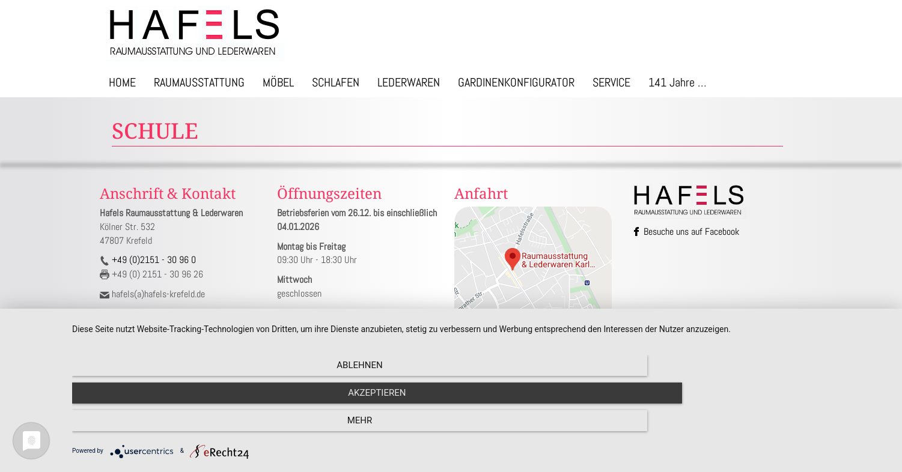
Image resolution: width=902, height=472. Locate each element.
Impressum (490, 363)
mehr (767, 427)
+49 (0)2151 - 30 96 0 (152, 259)
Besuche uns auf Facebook (687, 231)
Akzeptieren (481, 427)
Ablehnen (195, 427)
